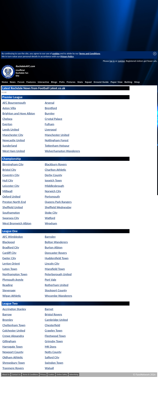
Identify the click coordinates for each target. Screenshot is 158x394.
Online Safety (62, 374)
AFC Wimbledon (12, 237)
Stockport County (56, 290)
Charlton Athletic (55, 170)
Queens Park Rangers (58, 202)
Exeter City (9, 258)
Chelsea (7, 119)
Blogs (54, 82)
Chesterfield (52, 325)
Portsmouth (52, 196)
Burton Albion (53, 247)
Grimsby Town (54, 341)
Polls (62, 82)
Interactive (43, 82)
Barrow (7, 314)
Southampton (11, 212)
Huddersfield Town (56, 258)
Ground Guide (101, 82)
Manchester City (12, 135)
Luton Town (9, 269)
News (13, 82)
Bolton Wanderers (56, 242)
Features (31, 82)
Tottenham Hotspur (57, 145)
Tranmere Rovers (13, 368)
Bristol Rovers (53, 314)
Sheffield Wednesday (58, 207)
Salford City (52, 357)
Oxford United (11, 196)
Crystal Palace (53, 119)
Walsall (49, 368)
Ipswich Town (53, 180)
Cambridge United (56, 320)
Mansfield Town (55, 269)
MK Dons (50, 346)
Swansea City (10, 218)
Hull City (7, 180)
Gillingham (9, 341)
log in (112, 61)
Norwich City (53, 191)
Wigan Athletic (11, 296)
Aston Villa (9, 108)
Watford (50, 218)
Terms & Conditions (30, 374)
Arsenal (49, 103)
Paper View (116, 82)
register (121, 61)
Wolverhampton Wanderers (62, 151)
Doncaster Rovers (56, 253)
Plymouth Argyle (12, 279)
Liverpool (51, 129)
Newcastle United (13, 140)
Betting (128, 82)
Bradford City (10, 247)
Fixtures (71, 82)
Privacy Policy (67, 56)
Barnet (49, 309)
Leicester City (10, 186)
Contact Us (16, 374)
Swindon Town (54, 363)
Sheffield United (12, 207)
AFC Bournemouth (14, 103)
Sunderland (9, 145)
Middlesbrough (54, 186)
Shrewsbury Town (13, 363)
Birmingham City (12, 164)
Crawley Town (53, 330)
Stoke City (51, 212)
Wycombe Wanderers (58, 296)
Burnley (50, 113)
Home (5, 82)
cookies (56, 53)
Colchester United (13, 330)
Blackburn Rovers (56, 164)
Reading (7, 285)
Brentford (51, 108)
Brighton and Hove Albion (18, 113)
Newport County (12, 352)
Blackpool (8, 242)
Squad (88, 82)
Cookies (51, 374)
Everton (7, 124)
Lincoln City (52, 263)
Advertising (73, 374)
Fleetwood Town (55, 336)
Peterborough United (58, 274)
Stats (80, 82)
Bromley (7, 320)
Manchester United (57, 135)
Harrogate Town (12, 346)
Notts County (53, 352)
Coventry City (10, 175)
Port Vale (50, 279)
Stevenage (8, 290)
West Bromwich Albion (16, 223)
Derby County (53, 175)
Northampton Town (14, 274)
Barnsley (50, 237)
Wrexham (51, 223)
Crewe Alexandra (13, 336)
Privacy (43, 374)
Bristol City (9, 170)
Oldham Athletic (12, 357)
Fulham (49, 124)
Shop (137, 82)
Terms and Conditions (89, 53)
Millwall (7, 191)
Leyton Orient (11, 263)
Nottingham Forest (56, 140)
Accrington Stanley (14, 309)
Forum (21, 82)
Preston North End (14, 202)
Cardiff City (9, 253)
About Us (6, 374)
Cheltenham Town (13, 325)
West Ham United (13, 151)
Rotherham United (56, 285)
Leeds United (10, 129)
